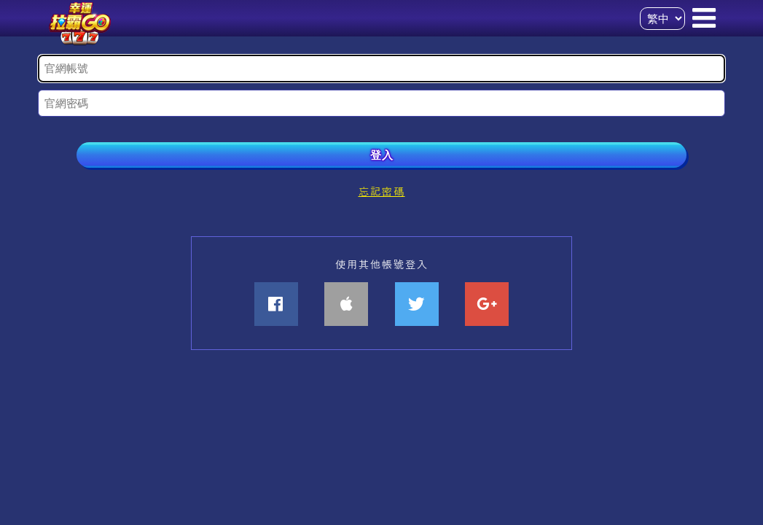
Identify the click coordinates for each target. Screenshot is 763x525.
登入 (382, 155)
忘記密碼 (381, 190)
